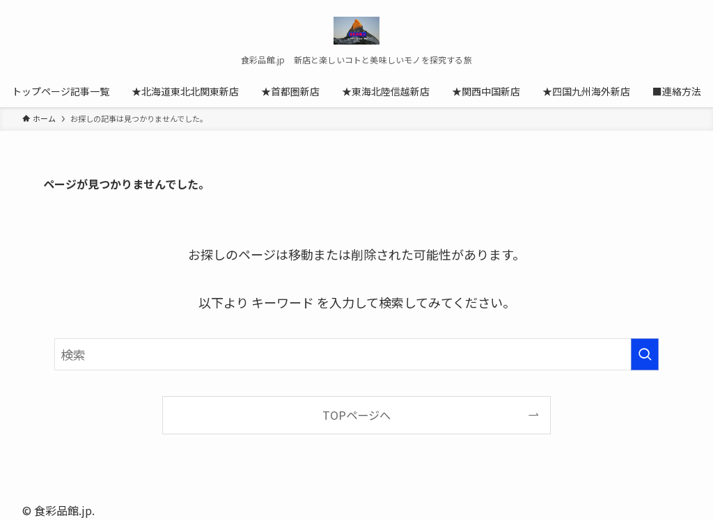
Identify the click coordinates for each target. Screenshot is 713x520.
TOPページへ (356, 415)
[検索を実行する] (645, 354)
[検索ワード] (356, 354)
